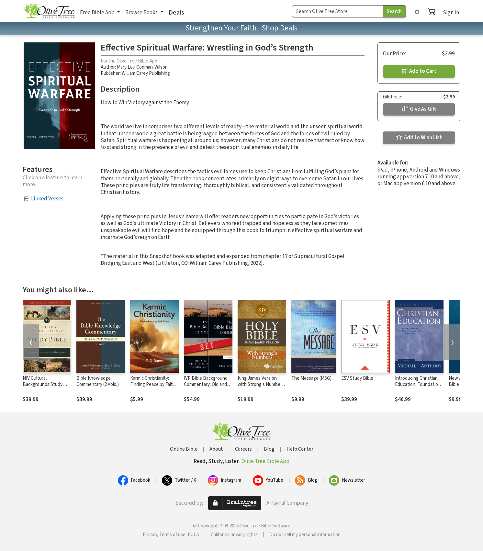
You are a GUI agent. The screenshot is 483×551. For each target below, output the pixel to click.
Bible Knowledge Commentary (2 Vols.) (97, 381)
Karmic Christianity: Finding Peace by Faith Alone (152, 384)
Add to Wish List (419, 137)
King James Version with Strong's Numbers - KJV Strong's (261, 384)
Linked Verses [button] (47, 199)
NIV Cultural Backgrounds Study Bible (42, 384)
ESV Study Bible (357, 378)
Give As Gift (419, 109)
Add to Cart (418, 71)
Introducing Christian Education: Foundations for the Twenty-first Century (419, 387)
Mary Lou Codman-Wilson (142, 67)
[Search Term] (337, 11)
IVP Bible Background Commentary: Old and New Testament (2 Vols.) (206, 387)
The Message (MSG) (311, 378)
